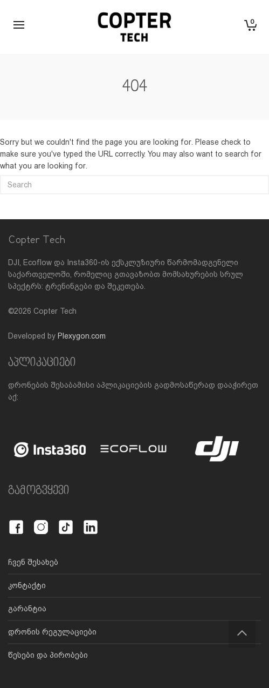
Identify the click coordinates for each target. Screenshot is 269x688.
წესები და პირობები (48, 655)
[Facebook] (16, 521)
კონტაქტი (27, 585)
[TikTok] (66, 521)
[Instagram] (41, 521)
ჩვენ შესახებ (33, 562)
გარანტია (27, 608)
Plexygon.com (82, 336)
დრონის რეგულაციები (52, 632)
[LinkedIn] (90, 521)
